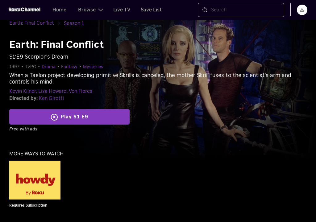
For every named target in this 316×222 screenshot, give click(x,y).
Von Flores (80, 91)
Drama (49, 67)
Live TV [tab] (122, 9)
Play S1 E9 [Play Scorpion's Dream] (74, 116)
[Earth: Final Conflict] (36, 23)
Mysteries (93, 67)
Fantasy (69, 67)
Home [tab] (59, 9)
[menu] (302, 10)
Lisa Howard (52, 91)
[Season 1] (74, 23)
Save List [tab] (151, 9)
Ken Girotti (51, 98)
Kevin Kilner (22, 91)
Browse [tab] (90, 9)
